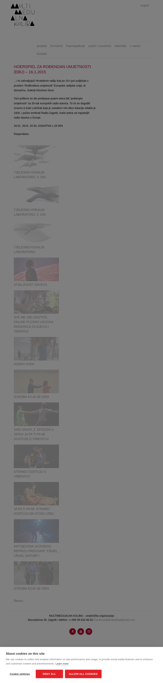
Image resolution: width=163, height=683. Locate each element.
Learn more (62, 663)
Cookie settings (20, 673)
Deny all (49, 673)
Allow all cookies (83, 673)
